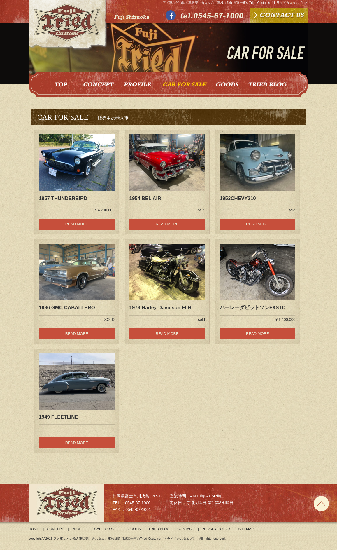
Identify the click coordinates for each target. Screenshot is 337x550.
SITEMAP (246, 529)
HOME (34, 529)
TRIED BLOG (159, 529)
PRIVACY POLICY (216, 529)
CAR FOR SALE (107, 529)
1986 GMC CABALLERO (67, 307)
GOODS (134, 529)
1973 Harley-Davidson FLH (160, 307)
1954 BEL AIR (145, 198)
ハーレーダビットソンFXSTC (252, 307)
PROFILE (79, 529)
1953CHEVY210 (238, 198)
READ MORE (76, 224)
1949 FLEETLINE (58, 417)
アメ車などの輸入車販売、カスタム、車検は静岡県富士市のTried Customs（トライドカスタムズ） (124, 538)
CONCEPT (55, 529)
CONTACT (185, 529)
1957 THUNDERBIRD (63, 198)
